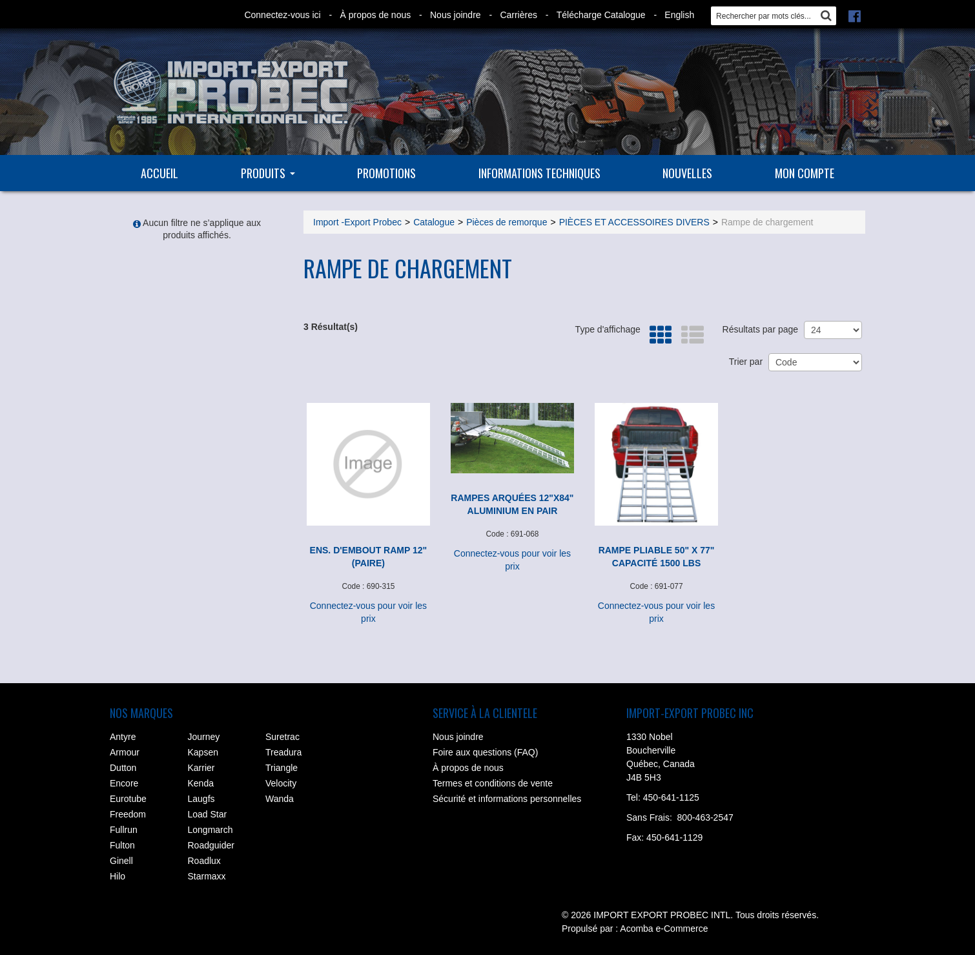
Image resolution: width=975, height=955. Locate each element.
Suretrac (282, 737)
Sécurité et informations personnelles (507, 799)
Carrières (518, 15)
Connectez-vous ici (282, 15)
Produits (268, 173)
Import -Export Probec (357, 222)
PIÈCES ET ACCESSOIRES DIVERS (634, 222)
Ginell (121, 861)
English (679, 15)
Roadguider (211, 845)
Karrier (201, 768)
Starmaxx (207, 876)
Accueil (159, 173)
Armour (124, 752)
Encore (124, 783)
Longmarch (210, 830)
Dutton (123, 768)
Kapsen (203, 752)
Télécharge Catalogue (601, 15)
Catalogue (434, 222)
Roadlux (204, 861)
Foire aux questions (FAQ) (485, 752)
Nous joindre (455, 15)
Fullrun (124, 830)
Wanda (279, 799)
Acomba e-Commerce (664, 928)
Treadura (283, 752)
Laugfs (201, 799)
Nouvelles (687, 173)
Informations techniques (539, 173)
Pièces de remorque (506, 222)
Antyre (123, 737)
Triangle (281, 768)
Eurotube (128, 799)
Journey (204, 737)
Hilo (117, 876)
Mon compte (804, 173)
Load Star (207, 814)
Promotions (386, 173)
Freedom (128, 814)
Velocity (280, 783)
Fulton (122, 845)
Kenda (201, 783)
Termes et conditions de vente (493, 783)
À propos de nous (375, 15)
